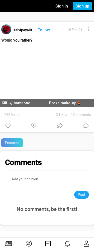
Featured (12, 143)
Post (81, 195)
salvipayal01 (24, 30)
